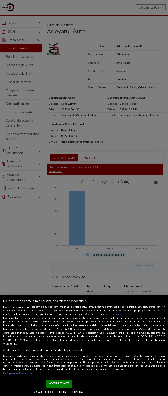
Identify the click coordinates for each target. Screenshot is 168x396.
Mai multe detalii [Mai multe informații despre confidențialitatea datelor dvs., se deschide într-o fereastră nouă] (122, 314)
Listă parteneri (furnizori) (17, 373)
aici (47, 332)
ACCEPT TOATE (59, 384)
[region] (84, 345)
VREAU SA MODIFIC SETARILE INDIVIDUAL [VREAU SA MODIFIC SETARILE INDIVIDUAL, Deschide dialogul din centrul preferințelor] (58, 392)
